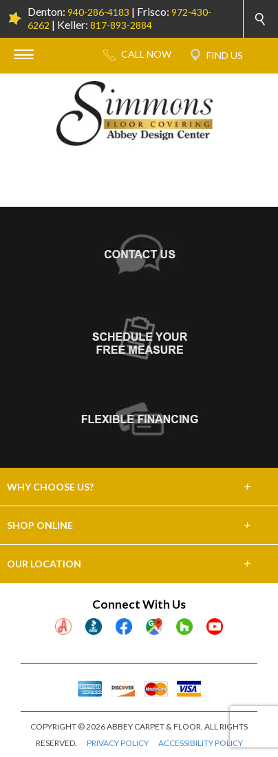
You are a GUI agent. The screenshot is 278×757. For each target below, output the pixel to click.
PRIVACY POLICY (118, 743)
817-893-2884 (121, 25)
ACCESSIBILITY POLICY (200, 743)
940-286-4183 (98, 12)
